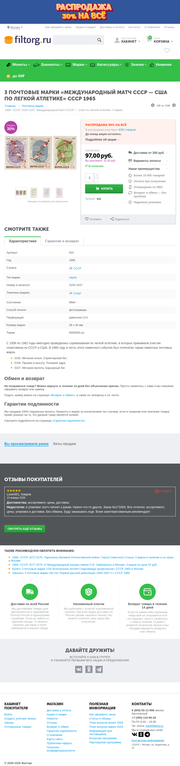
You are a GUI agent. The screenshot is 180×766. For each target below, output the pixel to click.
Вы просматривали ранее (26, 444)
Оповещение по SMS (148, 187)
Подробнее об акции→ (102, 139)
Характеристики (22, 241)
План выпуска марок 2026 (106, 726)
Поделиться (119, 219)
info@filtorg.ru (154, 725)
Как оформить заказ (58, 27)
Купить (107, 188)
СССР (77, 268)
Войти (8, 714)
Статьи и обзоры (100, 718)
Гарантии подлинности (61, 730)
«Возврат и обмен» (62, 395)
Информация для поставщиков (100, 732)
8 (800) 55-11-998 (143, 710)
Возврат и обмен (58, 726)
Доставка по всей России (30, 604)
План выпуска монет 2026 (106, 722)
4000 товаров (127, 129)
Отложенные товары (17, 726)
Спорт (77, 293)
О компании (152, 27)
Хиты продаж (64, 444)
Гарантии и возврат (62, 241)
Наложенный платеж (88, 604)
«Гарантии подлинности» (68, 420)
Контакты (134, 27)
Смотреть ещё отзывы (25, 528)
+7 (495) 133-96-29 (144, 717)
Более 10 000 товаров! (149, 175)
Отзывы (169, 27)
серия (73, 277)
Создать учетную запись (20, 718)
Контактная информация (148, 740)
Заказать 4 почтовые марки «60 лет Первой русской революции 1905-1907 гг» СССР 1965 (71, 573)
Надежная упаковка (147, 202)
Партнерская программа (105, 742)
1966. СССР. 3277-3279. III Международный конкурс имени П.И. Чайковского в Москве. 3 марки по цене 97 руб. (84, 564)
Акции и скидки (56, 714)
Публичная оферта (59, 743)
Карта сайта (54, 739)
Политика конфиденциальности (61, 749)
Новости (52, 718)
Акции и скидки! (85, 27)
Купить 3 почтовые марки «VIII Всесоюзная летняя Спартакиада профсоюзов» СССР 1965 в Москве (77, 568)
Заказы (9, 722)
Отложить (96, 219)
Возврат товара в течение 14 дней (147, 605)
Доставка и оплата (112, 27)
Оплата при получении (149, 181)
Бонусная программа (103, 738)
